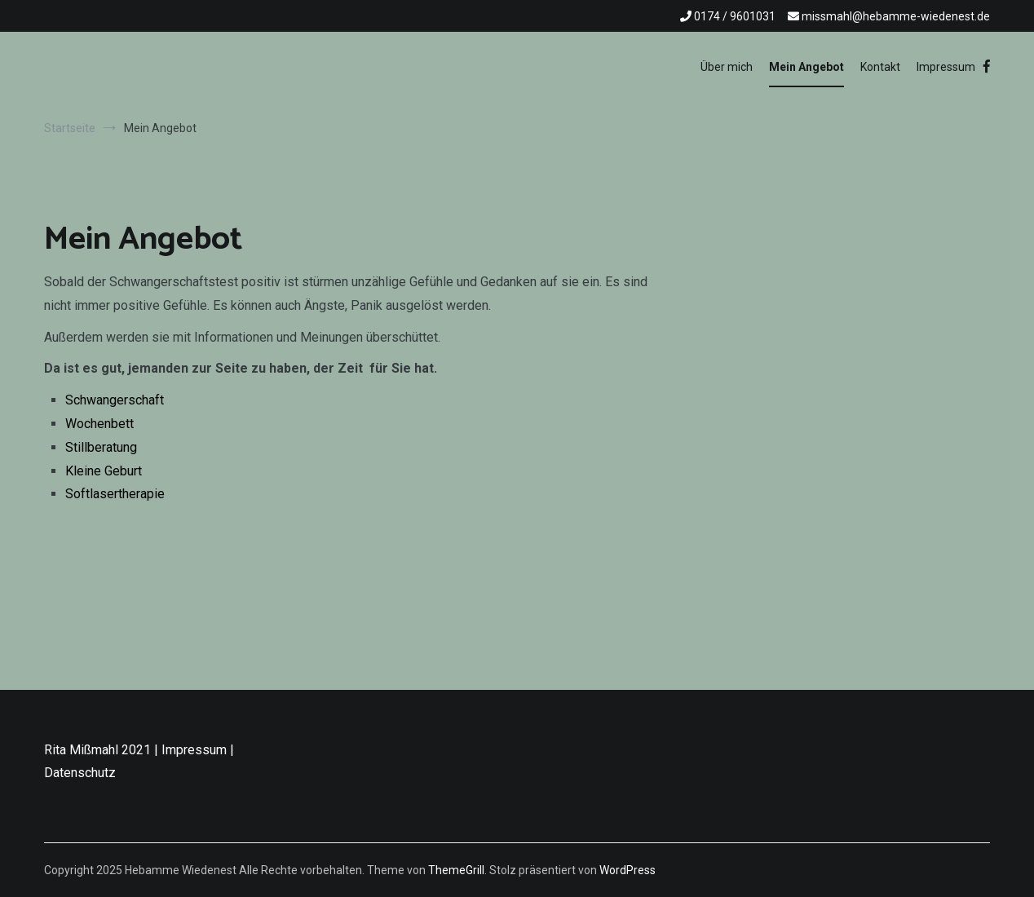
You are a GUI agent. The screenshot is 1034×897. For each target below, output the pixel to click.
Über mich (726, 66)
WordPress (627, 870)
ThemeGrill (456, 870)
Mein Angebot (806, 66)
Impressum (946, 66)
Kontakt (880, 66)
